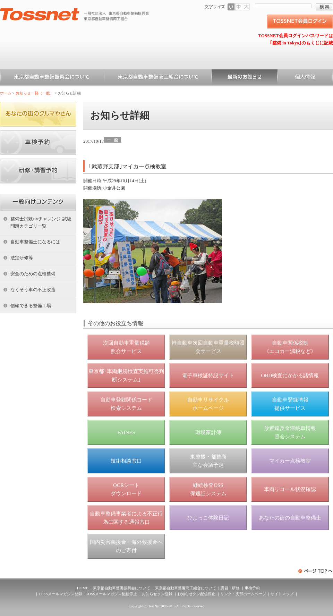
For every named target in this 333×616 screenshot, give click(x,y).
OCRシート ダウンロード (126, 489)
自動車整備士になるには (35, 241)
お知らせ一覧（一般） (245, 78)
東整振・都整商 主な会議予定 (208, 461)
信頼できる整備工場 (30, 305)
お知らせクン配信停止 (196, 594)
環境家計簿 (208, 432)
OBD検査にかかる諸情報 (290, 375)
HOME (82, 588)
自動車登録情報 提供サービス (290, 404)
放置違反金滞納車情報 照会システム (290, 432)
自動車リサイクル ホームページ (208, 404)
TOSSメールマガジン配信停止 (111, 594)
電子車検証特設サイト (208, 375)
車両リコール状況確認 (290, 489)
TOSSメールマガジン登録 (60, 594)
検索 (324, 6)
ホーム (5, 93)
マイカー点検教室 (290, 461)
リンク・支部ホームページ (243, 594)
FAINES (126, 432)
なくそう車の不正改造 (33, 289)
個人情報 (305, 78)
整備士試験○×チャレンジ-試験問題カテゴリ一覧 (40, 222)
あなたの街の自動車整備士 (290, 518)
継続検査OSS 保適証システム (208, 489)
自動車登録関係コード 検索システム (126, 404)
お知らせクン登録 (157, 594)
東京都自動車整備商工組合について (158, 78)
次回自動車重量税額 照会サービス (126, 347)
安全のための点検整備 (33, 273)
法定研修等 (21, 257)
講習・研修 (230, 588)
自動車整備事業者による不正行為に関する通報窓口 (126, 518)
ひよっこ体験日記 (208, 518)
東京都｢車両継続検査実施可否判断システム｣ (126, 375)
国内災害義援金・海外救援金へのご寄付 (126, 546)
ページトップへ (315, 571)
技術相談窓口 (126, 461)
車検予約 (252, 588)
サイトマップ (282, 594)
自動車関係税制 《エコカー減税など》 (290, 347)
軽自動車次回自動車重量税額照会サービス (208, 347)
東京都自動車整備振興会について (52, 78)
